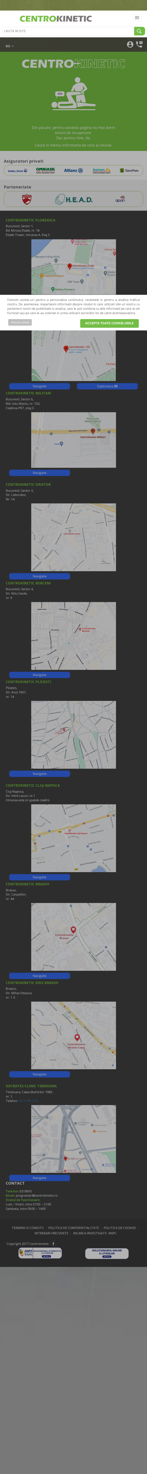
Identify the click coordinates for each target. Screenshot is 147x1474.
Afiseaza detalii (20, 322)
